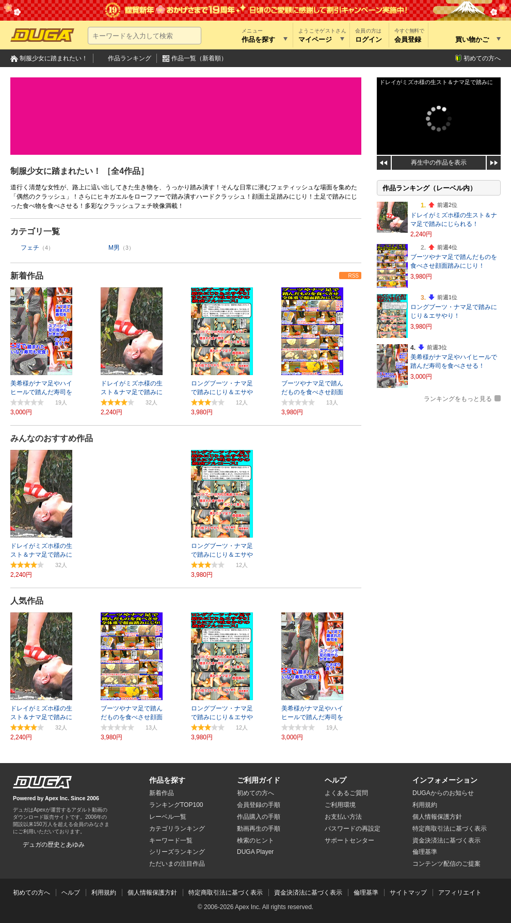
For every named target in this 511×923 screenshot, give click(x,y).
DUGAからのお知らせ (443, 793)
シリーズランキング (177, 851)
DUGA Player (255, 851)
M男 (114, 247)
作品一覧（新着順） (199, 58)
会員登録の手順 (258, 804)
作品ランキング (129, 58)
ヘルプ (335, 780)
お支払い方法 (343, 816)
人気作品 (26, 600)
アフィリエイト (460, 892)
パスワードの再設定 (352, 828)
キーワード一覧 (171, 840)
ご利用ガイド (258, 780)
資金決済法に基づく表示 (308, 892)
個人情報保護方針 (437, 816)
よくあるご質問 (346, 793)
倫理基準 (424, 851)
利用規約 (424, 804)
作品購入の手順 (258, 816)
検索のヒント (255, 840)
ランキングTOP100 (176, 804)
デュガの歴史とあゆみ (54, 844)
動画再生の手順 (258, 828)
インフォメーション (444, 780)
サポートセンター (349, 840)
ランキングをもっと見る (458, 398)
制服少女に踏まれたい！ (54, 58)
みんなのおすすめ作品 (51, 438)
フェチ (30, 247)
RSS (353, 276)
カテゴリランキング (177, 828)
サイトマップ (408, 892)
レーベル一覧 (167, 816)
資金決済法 (446, 840)
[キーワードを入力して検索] (144, 35)
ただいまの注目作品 (177, 863)
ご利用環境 (340, 804)
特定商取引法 (449, 828)
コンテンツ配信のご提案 (446, 863)
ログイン (368, 39)
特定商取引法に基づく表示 (225, 892)
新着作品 (26, 275)
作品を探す (167, 780)
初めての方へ (482, 58)
